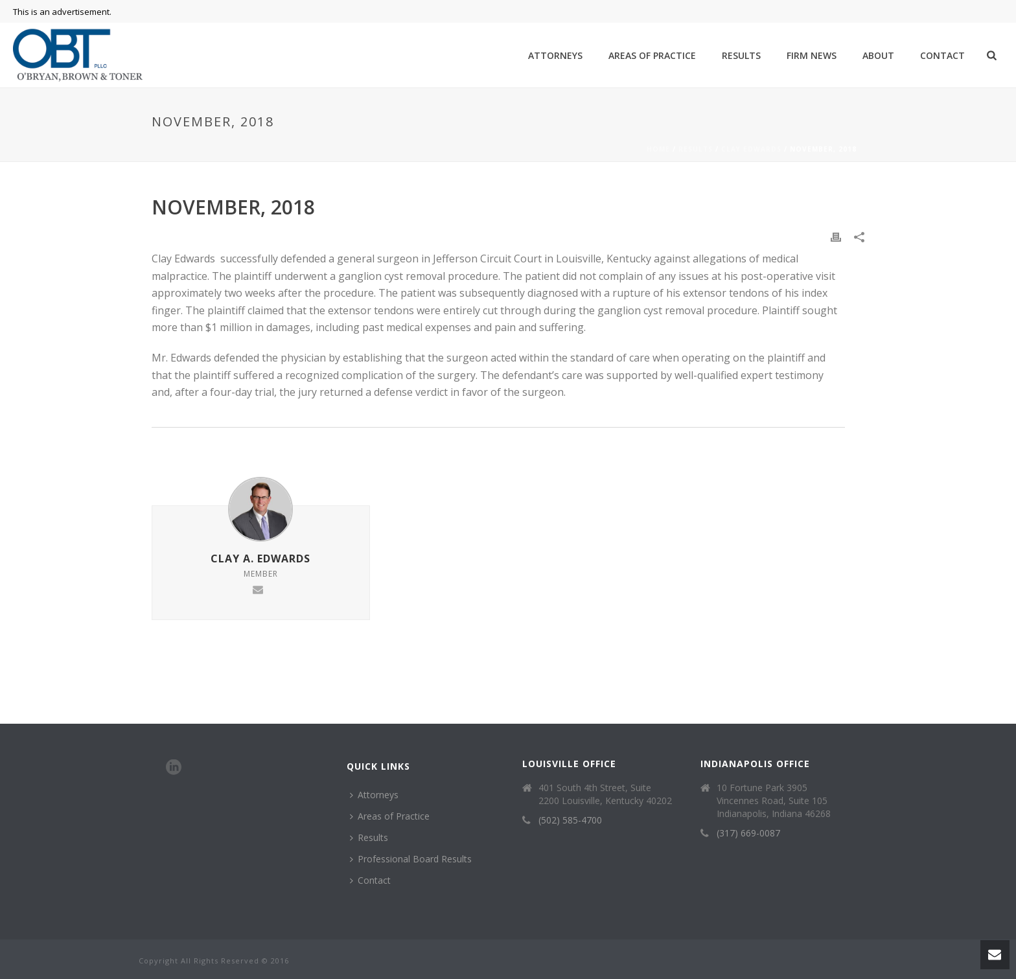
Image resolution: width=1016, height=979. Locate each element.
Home (658, 149)
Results (741, 55)
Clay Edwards (751, 149)
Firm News (812, 55)
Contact (942, 55)
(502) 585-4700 (570, 820)
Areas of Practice (652, 55)
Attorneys (555, 55)
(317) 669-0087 (748, 833)
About (878, 55)
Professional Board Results (411, 859)
